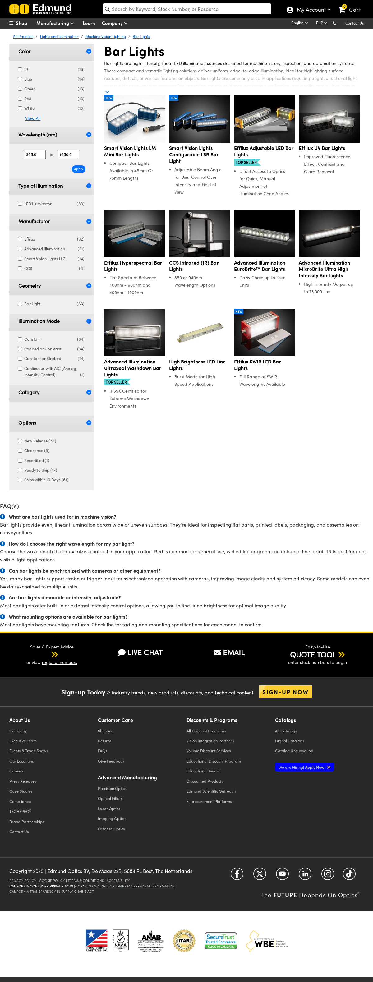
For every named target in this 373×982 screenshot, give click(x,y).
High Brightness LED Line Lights (197, 364)
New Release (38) (39, 441)
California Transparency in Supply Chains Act (51, 891)
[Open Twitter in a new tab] (259, 876)
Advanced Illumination (54, 249)
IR (54, 69)
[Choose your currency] (323, 23)
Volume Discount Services (208, 750)
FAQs (102, 750)
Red (54, 98)
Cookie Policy (52, 880)
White (54, 108)
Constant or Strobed (54, 358)
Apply (78, 169)
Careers (16, 770)
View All (32, 118)
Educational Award (203, 770)
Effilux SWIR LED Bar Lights (257, 364)
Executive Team (23, 740)
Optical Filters (110, 798)
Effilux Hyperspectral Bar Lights (133, 265)
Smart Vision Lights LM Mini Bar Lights (130, 151)
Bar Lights (141, 36)
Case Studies (21, 791)
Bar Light (54, 304)
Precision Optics (112, 788)
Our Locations (21, 760)
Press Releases (22, 781)
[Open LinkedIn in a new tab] (305, 876)
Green (54, 88)
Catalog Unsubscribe (294, 750)
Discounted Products (204, 781)
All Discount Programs (206, 730)
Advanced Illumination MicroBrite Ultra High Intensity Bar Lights (324, 269)
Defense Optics (111, 828)
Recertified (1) (36, 460)
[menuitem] (24, 23)
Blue (54, 79)
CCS (54, 268)
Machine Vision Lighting (105, 36)
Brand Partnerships (26, 821)
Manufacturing (56, 23)
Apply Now (302, 767)
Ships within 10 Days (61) (46, 479)
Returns (105, 740)
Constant (54, 339)
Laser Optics (109, 808)
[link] (352, 5)
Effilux (54, 239)
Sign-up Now (285, 692)
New (108, 98)
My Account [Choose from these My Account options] (311, 10)
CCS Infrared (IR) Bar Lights (194, 265)
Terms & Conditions (86, 880)
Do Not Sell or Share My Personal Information (131, 886)
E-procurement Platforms (209, 801)
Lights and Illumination (59, 36)
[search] (187, 8)
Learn (89, 23)
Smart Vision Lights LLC (54, 259)
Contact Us (354, 23)
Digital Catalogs (289, 740)
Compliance (20, 801)
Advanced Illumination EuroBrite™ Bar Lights (259, 265)
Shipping (106, 730)
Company (116, 23)
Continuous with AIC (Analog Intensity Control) (54, 372)
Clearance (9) (36, 450)
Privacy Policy (22, 880)
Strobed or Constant (54, 349)
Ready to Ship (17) (40, 470)
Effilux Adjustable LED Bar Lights (264, 151)
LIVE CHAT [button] (140, 652)
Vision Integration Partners (210, 740)
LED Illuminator (54, 204)
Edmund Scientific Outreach (211, 791)
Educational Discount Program (213, 760)
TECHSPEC (20, 811)
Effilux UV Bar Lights (322, 148)
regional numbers (59, 662)
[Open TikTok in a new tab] (349, 876)
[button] (339, 23)
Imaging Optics (112, 818)
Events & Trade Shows (28, 750)
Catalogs (286, 730)
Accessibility (118, 880)
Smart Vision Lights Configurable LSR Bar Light (194, 154)
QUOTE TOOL (313, 654)
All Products (23, 36)
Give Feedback (111, 760)
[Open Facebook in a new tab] (237, 876)
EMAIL (229, 652)
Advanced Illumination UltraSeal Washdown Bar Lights (132, 367)
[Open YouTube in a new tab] (282, 876)
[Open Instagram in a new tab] (327, 876)
